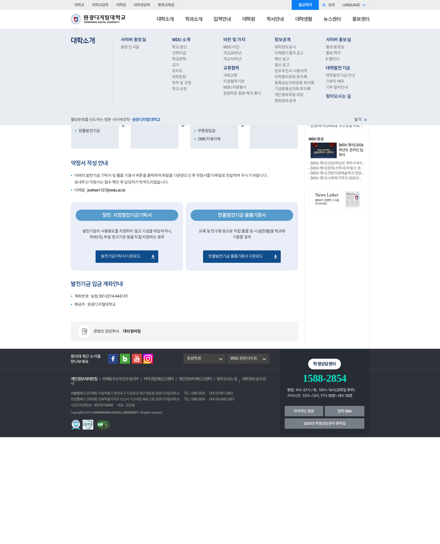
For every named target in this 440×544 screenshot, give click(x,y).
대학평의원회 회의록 (291, 77)
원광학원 (194, 358)
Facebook (113, 359)
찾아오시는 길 (338, 96)
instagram (148, 359)
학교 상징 (179, 88)
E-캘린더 (332, 59)
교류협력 (231, 68)
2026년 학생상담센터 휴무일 (325, 423)
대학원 (121, 5)
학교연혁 (179, 59)
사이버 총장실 (133, 39)
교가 (175, 65)
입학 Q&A (344, 411)
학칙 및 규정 (181, 82)
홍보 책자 (333, 53)
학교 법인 (179, 47)
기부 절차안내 (337, 87)
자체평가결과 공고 (289, 53)
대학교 (79, 5)
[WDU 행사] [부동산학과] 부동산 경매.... (338, 168)
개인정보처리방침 (84, 379)
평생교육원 (166, 5)
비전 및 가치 (234, 39)
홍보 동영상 (335, 47)
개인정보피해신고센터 (195, 379)
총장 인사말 (130, 47)
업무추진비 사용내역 (291, 71)
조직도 (177, 71)
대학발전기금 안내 (340, 75)
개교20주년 (232, 53)
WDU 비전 (231, 47)
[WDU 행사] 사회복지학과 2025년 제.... (338, 178)
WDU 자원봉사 (234, 87)
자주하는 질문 (304, 411)
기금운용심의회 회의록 (293, 88)
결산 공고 (282, 65)
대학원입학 (142, 5)
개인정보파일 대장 (289, 94)
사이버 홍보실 (338, 39)
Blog (125, 359)
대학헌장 (179, 77)
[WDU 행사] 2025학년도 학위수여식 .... (338, 163)
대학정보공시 (285, 47)
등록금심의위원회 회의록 (294, 82)
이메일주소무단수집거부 (120, 379)
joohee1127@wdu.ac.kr (106, 190)
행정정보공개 (285, 100)
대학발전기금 (338, 68)
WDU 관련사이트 (243, 358)
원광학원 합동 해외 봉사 (242, 93)
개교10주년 (232, 59)
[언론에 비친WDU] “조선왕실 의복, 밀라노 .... (338, 125)
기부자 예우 (335, 81)
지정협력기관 (233, 81)
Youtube (137, 359)
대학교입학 (100, 5)
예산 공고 (282, 59)
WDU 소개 (181, 39)
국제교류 (230, 75)
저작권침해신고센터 (159, 379)
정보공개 (283, 39)
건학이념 (179, 53)
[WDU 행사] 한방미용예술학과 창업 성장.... (338, 173)
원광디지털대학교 (98, 21)
